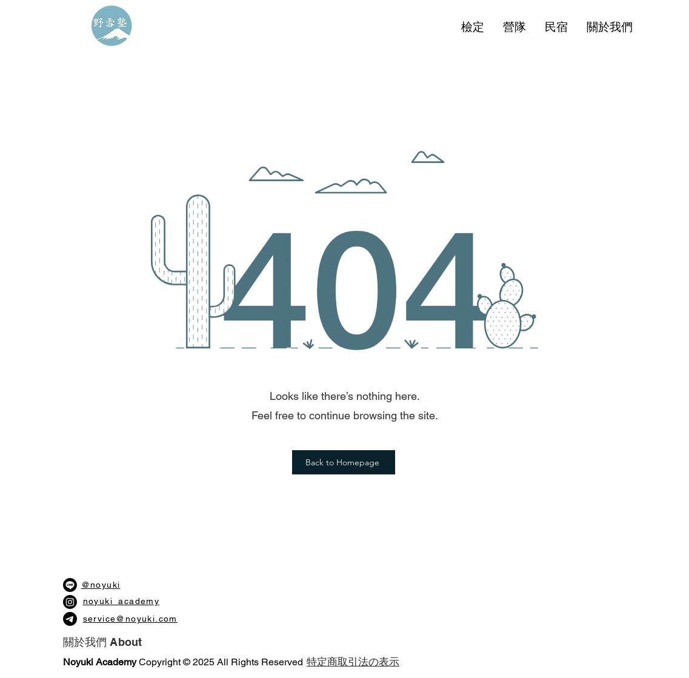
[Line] (70, 585)
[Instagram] (70, 602)
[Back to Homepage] (343, 462)
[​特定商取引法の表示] (353, 662)
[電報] (70, 619)
